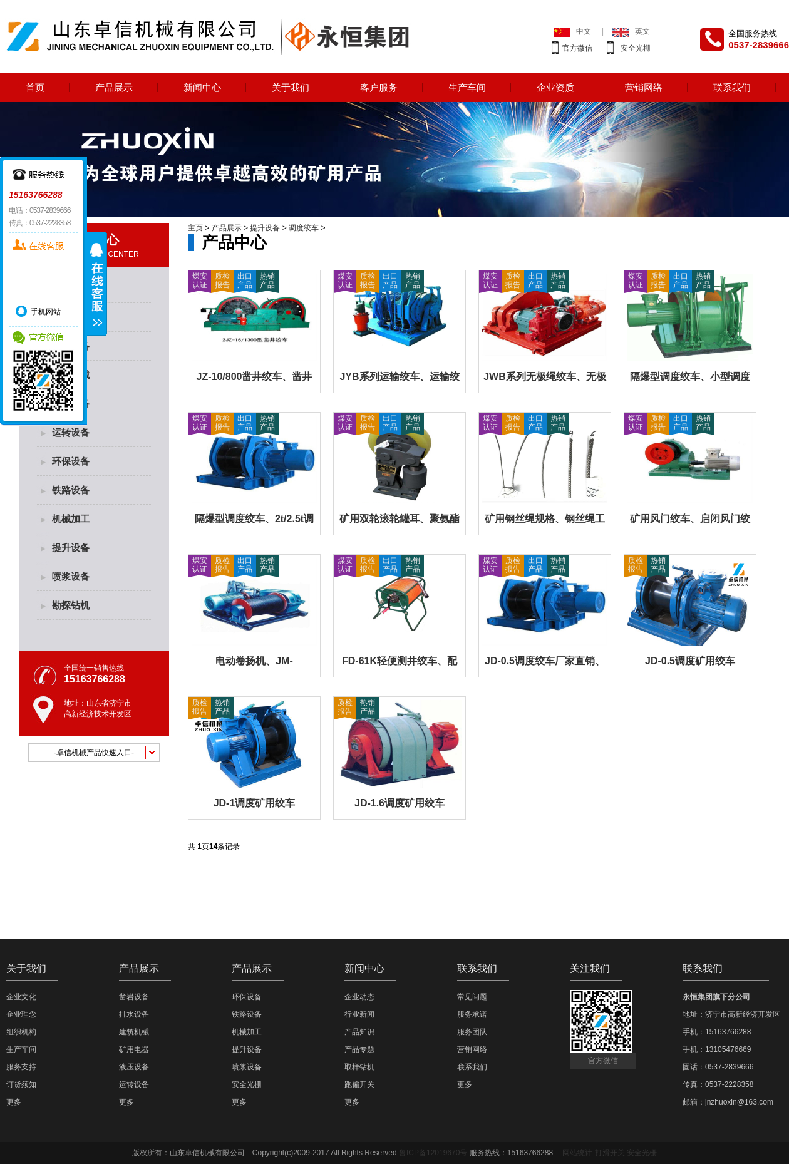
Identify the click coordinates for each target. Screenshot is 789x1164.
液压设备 (134, 1067)
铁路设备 (71, 490)
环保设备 (71, 461)
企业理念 (21, 1014)
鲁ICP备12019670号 (433, 1152)
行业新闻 (359, 1014)
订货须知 (21, 1084)
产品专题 (359, 1049)
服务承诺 (472, 1014)
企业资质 (555, 87)
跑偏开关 (359, 1084)
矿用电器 (134, 1049)
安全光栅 (636, 48)
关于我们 (290, 87)
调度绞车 (304, 228)
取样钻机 (359, 1067)
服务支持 (21, 1067)
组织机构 (21, 1032)
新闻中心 (202, 87)
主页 (195, 228)
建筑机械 (134, 1032)
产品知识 (359, 1032)
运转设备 (71, 432)
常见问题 (472, 996)
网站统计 (577, 1152)
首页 (35, 87)
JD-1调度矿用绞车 (255, 803)
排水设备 (134, 1014)
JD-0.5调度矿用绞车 (690, 661)
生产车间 (467, 87)
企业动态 (359, 996)
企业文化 (21, 996)
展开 (97, 284)
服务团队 (472, 1032)
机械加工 (71, 518)
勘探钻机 (71, 605)
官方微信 (577, 48)
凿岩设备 (134, 996)
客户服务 (379, 87)
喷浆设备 (71, 576)
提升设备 (71, 547)
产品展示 (114, 87)
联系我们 (732, 87)
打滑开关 (610, 1152)
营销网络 (644, 87)
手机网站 (46, 311)
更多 (13, 1102)
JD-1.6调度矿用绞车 (399, 803)
